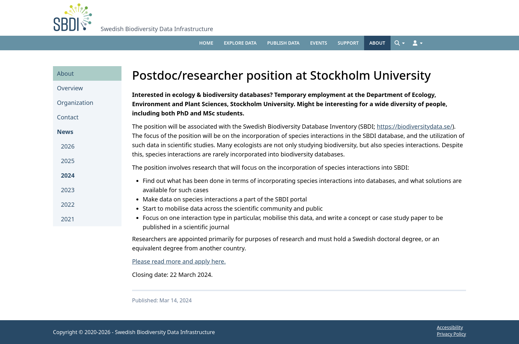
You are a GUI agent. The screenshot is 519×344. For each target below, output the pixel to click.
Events (318, 43)
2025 (67, 161)
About (377, 43)
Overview (70, 88)
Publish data (283, 43)
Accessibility (450, 327)
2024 (67, 175)
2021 (67, 219)
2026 (67, 146)
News (65, 132)
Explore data (240, 43)
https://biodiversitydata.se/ (414, 126)
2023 (67, 190)
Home (206, 43)
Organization (75, 103)
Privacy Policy (451, 334)
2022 (67, 204)
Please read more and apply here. (179, 261)
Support (348, 43)
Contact (67, 117)
